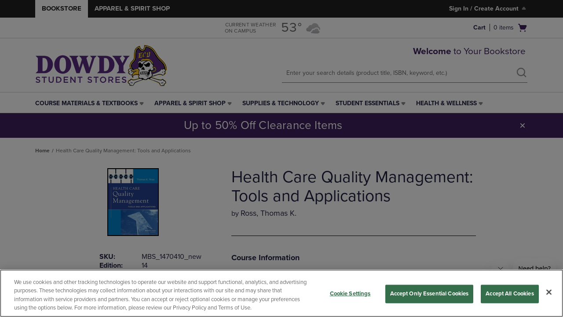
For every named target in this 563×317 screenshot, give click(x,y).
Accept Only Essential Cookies (429, 293)
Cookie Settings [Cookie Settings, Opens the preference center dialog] (350, 293)
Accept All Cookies (510, 293)
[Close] (549, 292)
